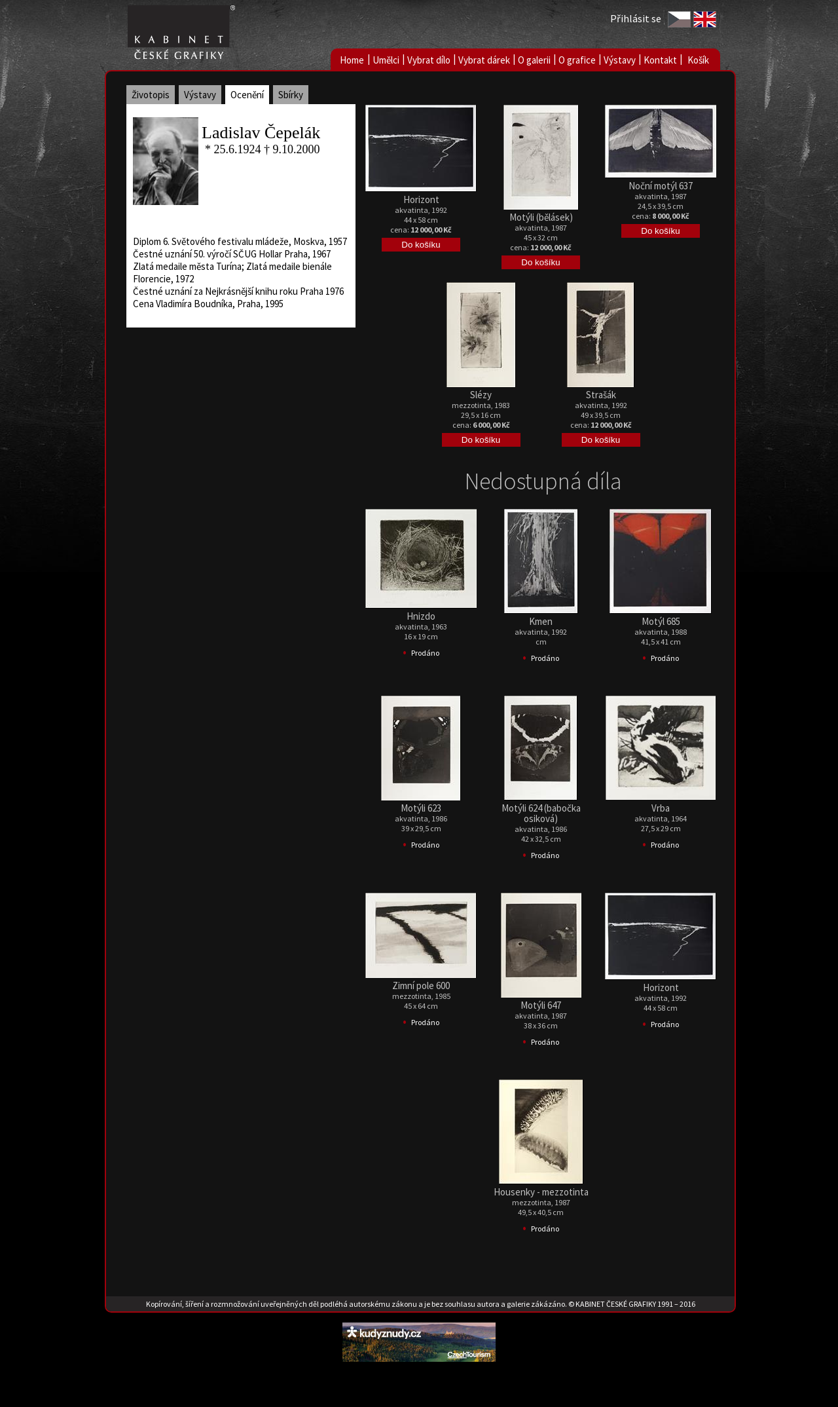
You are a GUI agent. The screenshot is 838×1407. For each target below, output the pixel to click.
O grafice (577, 60)
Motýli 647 (540, 1005)
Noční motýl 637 (660, 185)
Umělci (386, 60)
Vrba (660, 808)
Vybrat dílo (428, 60)
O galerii (534, 60)
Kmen (541, 621)
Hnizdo (421, 616)
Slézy (481, 394)
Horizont (421, 199)
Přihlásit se (635, 18)
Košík (698, 60)
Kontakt (660, 60)
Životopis (151, 94)
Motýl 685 (661, 621)
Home (352, 60)
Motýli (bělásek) (541, 217)
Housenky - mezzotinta (541, 1192)
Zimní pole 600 (421, 985)
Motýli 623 (421, 808)
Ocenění (247, 94)
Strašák (601, 394)
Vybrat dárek (484, 60)
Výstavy (620, 60)
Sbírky (290, 94)
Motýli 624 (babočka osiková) (541, 813)
